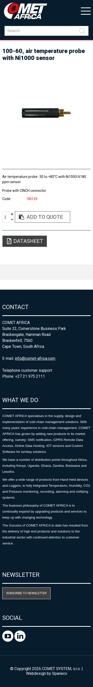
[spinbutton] (7, 217)
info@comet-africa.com (35, 358)
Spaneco (59, 673)
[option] (46, 113)
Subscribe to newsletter (26, 593)
